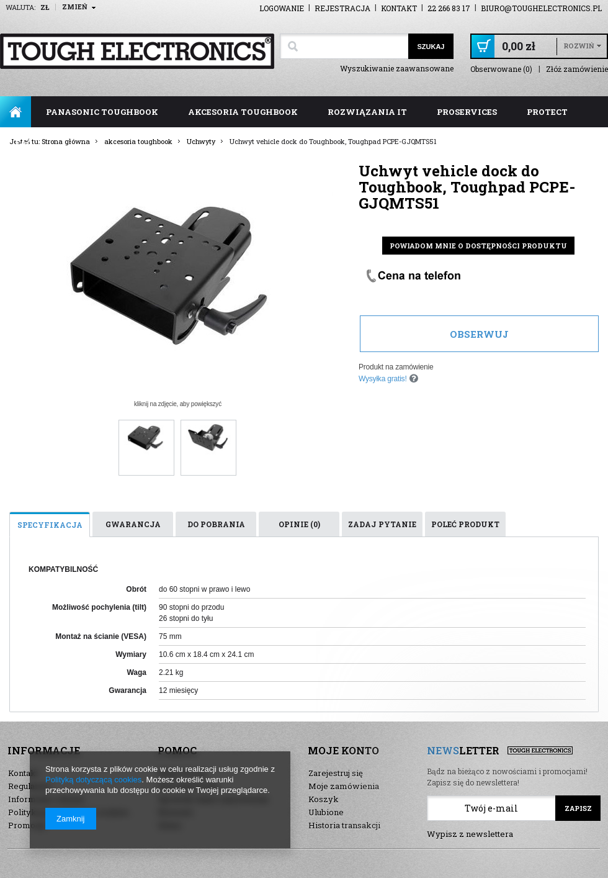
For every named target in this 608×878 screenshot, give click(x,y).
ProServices (467, 111)
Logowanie (281, 8)
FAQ (24, 142)
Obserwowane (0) (501, 69)
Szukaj (430, 46)
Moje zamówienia (343, 786)
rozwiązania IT (367, 111)
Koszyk (323, 799)
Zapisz (578, 808)
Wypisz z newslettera (470, 834)
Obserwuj (479, 334)
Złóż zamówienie (577, 69)
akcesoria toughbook (243, 111)
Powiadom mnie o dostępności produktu (478, 245)
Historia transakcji (344, 825)
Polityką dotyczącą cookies (93, 779)
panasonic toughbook (102, 111)
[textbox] (344, 46)
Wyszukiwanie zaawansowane (397, 68)
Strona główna (15, 111)
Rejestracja (342, 8)
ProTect (547, 111)
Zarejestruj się (335, 773)
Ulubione (326, 812)
